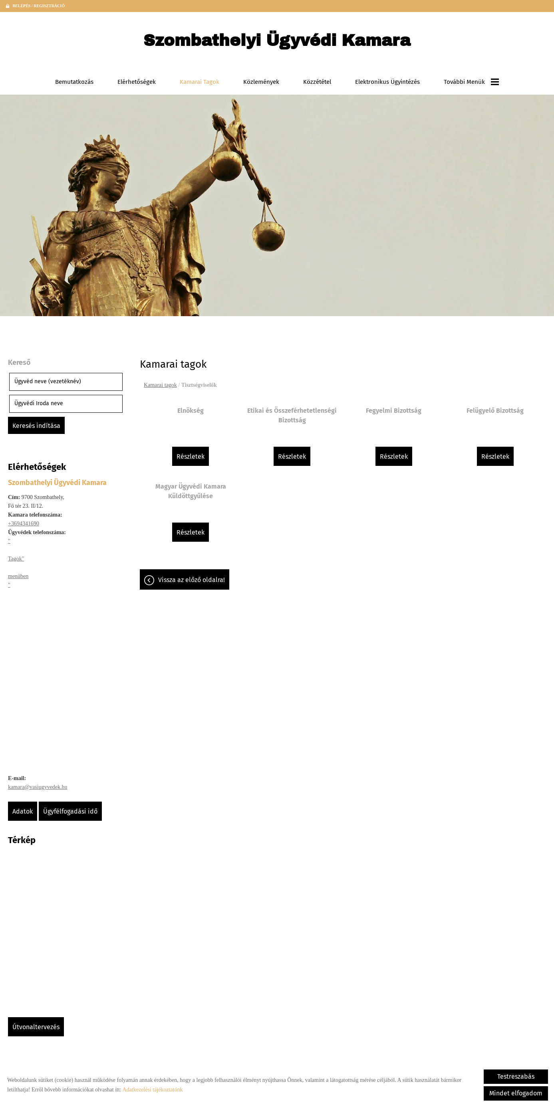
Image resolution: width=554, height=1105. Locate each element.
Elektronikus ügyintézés (387, 81)
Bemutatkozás (74, 81)
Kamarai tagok (199, 81)
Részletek (191, 456)
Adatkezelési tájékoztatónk (152, 1090)
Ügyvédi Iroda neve (38, 403)
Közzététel (317, 81)
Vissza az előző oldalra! (191, 580)
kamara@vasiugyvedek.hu (38, 787)
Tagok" (16, 559)
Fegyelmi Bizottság (393, 410)
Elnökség (190, 410)
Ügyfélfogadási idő (70, 811)
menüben (18, 576)
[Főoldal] (277, 42)
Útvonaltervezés (36, 1027)
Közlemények (261, 81)
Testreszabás (515, 1076)
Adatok (22, 811)
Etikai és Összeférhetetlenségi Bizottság (292, 415)
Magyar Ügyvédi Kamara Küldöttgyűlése (190, 491)
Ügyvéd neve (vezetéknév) (47, 381)
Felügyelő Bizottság (495, 410)
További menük (471, 82)
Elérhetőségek (136, 81)
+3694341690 (23, 524)
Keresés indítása (36, 426)
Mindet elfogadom (515, 1093)
